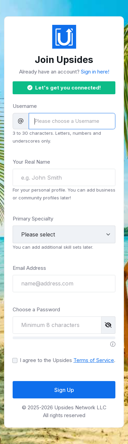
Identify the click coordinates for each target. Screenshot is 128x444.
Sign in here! (95, 71)
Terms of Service (93, 360)
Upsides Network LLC (80, 407)
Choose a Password (36, 309)
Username (25, 106)
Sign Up (64, 390)
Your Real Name (31, 162)
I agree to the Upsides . (67, 360)
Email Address (29, 268)
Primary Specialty (33, 218)
